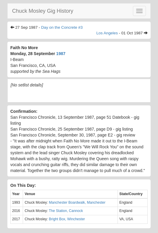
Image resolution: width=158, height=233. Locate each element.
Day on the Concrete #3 (62, 27)
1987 (60, 53)
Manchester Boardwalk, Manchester (77, 202)
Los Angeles (107, 33)
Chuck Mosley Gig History (42, 11)
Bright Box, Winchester (67, 219)
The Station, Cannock (66, 211)
